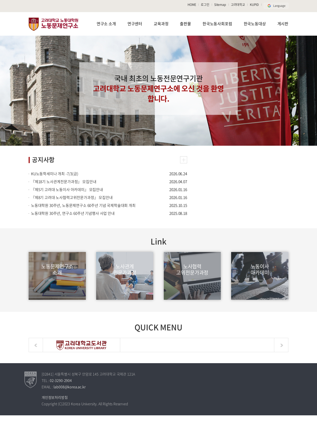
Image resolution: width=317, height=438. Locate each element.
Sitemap (220, 4)
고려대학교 (238, 4)
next (281, 345)
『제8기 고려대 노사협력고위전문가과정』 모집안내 (72, 197)
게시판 (283, 24)
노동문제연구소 (53, 24)
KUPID (254, 4)
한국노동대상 (255, 24)
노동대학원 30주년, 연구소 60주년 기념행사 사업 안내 (73, 213)
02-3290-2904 (61, 380)
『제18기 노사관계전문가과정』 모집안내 (63, 181)
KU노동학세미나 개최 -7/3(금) (54, 173)
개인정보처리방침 (55, 397)
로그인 (205, 4)
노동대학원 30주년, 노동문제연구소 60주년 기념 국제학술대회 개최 (83, 205)
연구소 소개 (106, 24)
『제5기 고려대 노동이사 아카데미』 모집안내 (67, 189)
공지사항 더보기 (183, 159)
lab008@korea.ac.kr (69, 386)
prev (36, 345)
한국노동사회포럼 (217, 24)
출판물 (185, 24)
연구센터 (134, 24)
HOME (192, 4)
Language (276, 5)
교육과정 (161, 24)
